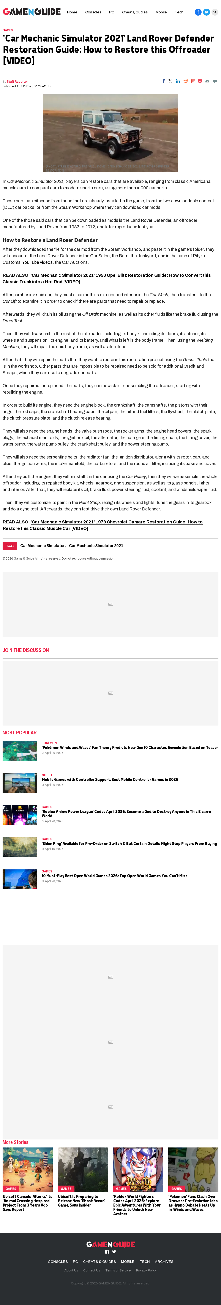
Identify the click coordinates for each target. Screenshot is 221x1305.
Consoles (93, 12)
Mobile (161, 12)
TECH (145, 1262)
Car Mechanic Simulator (42, 546)
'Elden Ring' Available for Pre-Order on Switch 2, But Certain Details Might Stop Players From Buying (129, 843)
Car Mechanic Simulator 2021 (96, 546)
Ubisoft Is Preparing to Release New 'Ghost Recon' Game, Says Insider (81, 1200)
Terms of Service (118, 1270)
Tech (179, 12)
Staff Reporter (17, 81)
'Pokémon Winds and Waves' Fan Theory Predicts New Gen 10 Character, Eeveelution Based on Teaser (130, 747)
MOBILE (47, 774)
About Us (71, 1270)
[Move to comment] (215, 81)
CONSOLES (58, 1262)
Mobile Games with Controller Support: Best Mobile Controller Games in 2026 (110, 779)
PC (111, 12)
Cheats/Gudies (135, 12)
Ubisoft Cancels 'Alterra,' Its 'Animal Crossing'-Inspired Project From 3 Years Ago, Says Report (27, 1203)
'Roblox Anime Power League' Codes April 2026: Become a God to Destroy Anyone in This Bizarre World (126, 813)
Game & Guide (24, 558)
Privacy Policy (146, 1270)
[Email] (207, 81)
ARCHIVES (164, 1262)
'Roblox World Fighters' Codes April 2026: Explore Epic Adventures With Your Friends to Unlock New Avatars (137, 1205)
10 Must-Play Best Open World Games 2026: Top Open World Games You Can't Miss (114, 875)
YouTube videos (37, 262)
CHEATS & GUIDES (99, 1262)
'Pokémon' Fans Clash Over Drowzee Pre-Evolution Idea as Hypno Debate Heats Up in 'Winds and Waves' (192, 1203)
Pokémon (49, 742)
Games (8, 30)
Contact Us (91, 1270)
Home (72, 12)
